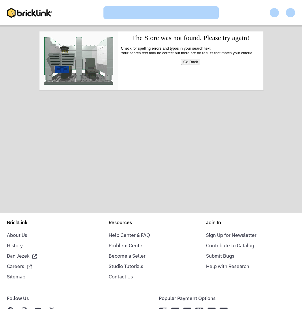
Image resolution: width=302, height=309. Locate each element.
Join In (213, 223)
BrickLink (17, 223)
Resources (120, 223)
